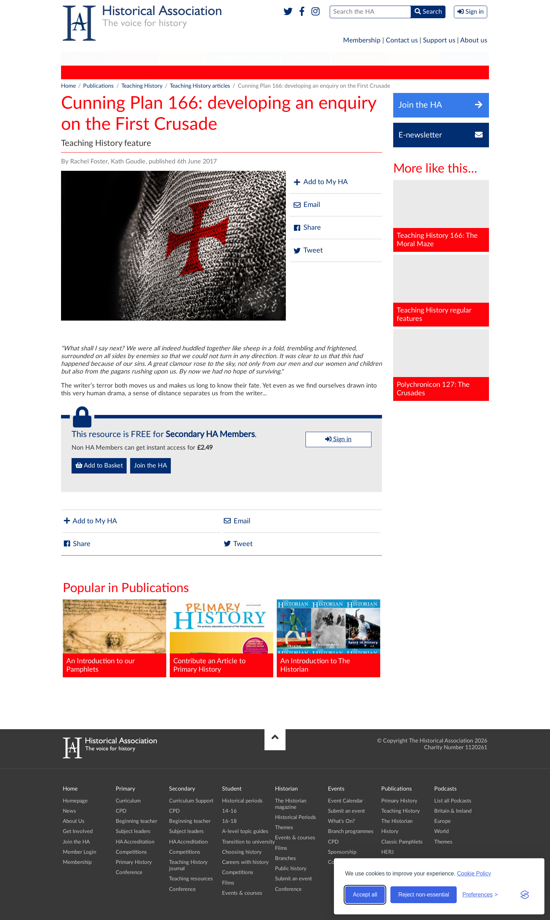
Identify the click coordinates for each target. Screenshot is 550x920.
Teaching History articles (200, 86)
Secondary (132, 58)
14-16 (229, 811)
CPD (121, 811)
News (69, 811)
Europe (442, 821)
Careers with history (245, 862)
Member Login (79, 852)
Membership (362, 40)
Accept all (365, 895)
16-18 (229, 821)
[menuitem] (83, 59)
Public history (291, 868)
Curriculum (128, 801)
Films (228, 883)
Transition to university (248, 842)
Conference (129, 872)
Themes (284, 827)
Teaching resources (191, 878)
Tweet (308, 250)
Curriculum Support (191, 801)
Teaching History (134, 72)
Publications (360, 58)
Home (68, 86)
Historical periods (242, 801)
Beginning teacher (136, 821)
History (218, 72)
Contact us (402, 40)
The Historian (182, 72)
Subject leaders (133, 831)
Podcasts (414, 58)
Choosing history (242, 852)
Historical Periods (295, 817)
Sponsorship (342, 852)
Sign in (338, 439)
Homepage (75, 801)
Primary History (84, 72)
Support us (439, 40)
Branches (464, 58)
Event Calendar (345, 801)
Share (307, 227)
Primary (83, 58)
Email (306, 205)
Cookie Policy (474, 874)
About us (473, 40)
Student (182, 58)
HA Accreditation (135, 842)
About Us (74, 821)
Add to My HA (320, 182)
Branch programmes (351, 831)
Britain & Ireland (452, 811)
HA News (328, 72)
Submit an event (293, 878)
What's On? (341, 821)
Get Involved (78, 831)
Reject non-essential (423, 895)
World (441, 831)
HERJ (300, 72)
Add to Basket (99, 465)
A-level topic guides (245, 831)
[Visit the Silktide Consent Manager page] (524, 894)
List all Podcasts (452, 801)
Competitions (131, 852)
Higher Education (243, 58)
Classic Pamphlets (260, 72)
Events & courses (242, 893)
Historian (306, 58)
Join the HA (150, 466)
